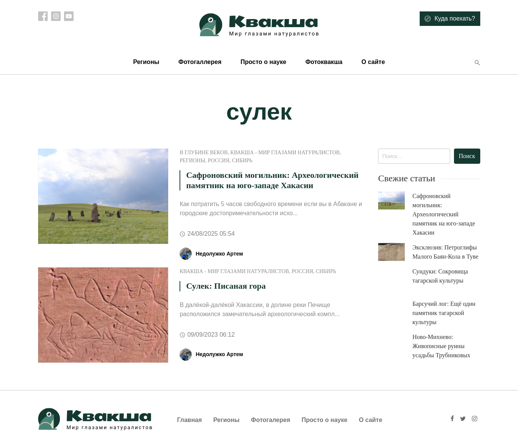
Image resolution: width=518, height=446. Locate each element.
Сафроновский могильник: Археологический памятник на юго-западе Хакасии (272, 180)
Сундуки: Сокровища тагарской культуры (440, 276)
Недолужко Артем (219, 254)
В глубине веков (204, 152)
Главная (189, 420)
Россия (218, 160)
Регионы (146, 62)
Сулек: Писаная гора (226, 286)
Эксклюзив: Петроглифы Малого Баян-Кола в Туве (445, 252)
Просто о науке (263, 62)
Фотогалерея (270, 420)
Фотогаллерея (199, 62)
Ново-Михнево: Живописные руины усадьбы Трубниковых (441, 346)
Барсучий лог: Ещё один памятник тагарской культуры (443, 313)
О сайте (373, 62)
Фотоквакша (323, 62)
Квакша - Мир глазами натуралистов (285, 152)
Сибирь (242, 160)
